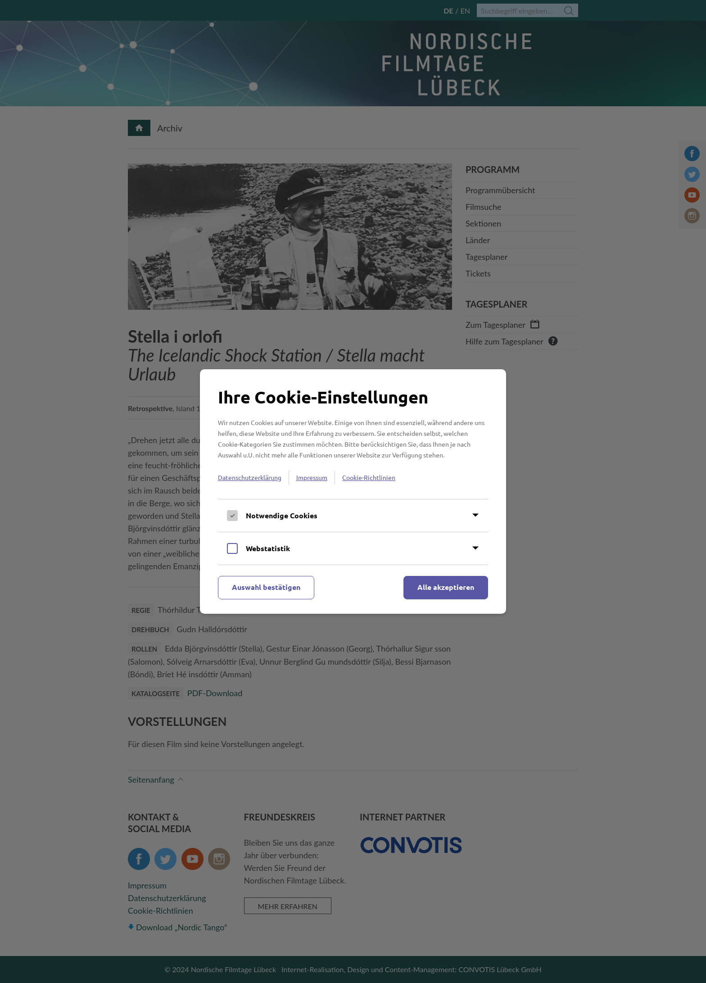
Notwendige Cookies (281, 515)
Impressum (311, 477)
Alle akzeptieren (445, 587)
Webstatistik (268, 548)
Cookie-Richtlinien (368, 477)
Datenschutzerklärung (249, 477)
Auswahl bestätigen (266, 587)
